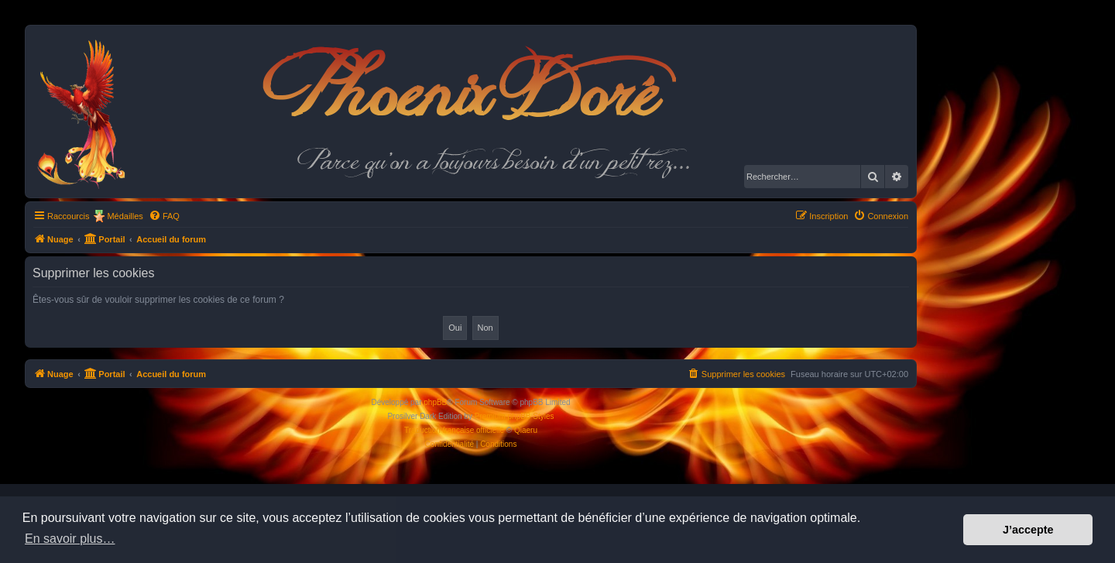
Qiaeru (525, 430)
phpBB (435, 402)
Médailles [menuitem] (124, 216)
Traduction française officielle (454, 430)
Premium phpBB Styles (514, 416)
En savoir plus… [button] (70, 538)
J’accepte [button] (1028, 530)
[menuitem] (164, 216)
